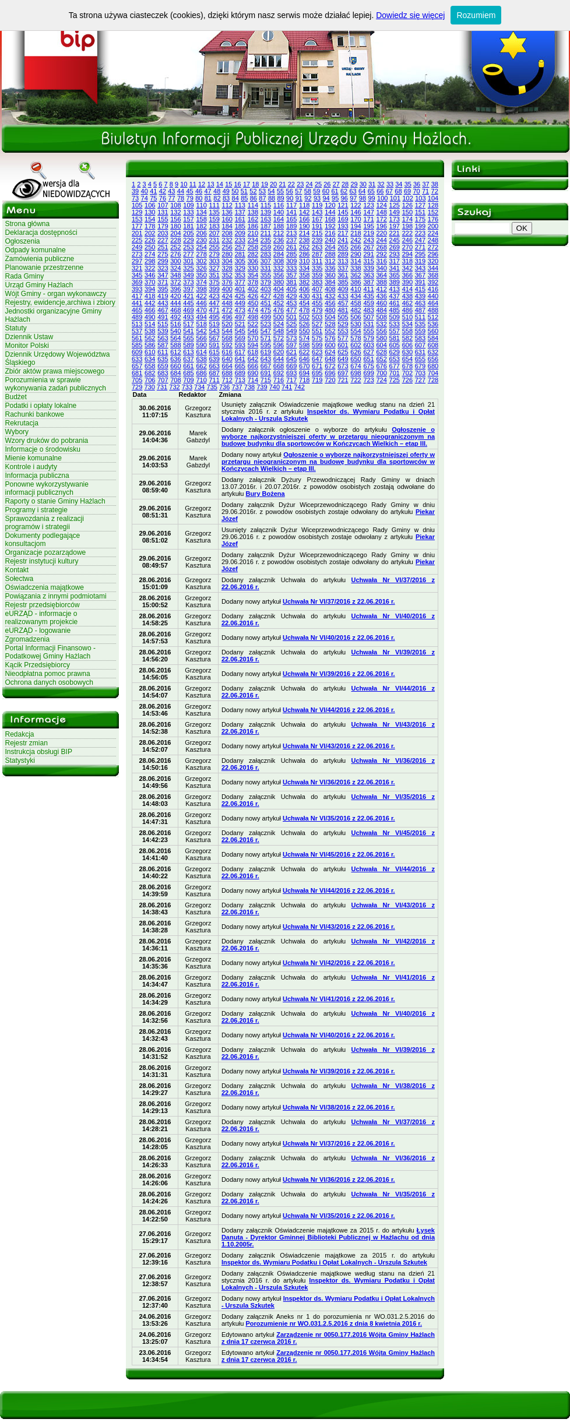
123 (368, 205)
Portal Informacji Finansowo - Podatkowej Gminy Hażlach (50, 652)
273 (137, 254)
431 (317, 296)
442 (150, 303)
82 (216, 198)
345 (137, 275)
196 (381, 226)
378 (253, 282)
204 (175, 233)
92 (307, 198)
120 (330, 205)
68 (398, 191)
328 (227, 268)
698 (355, 372)
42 (162, 191)
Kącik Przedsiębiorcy (37, 665)
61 (334, 191)
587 (162, 344)
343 (420, 268)
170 (355, 219)
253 (188, 247)
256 (227, 247)
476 (278, 310)
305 (240, 261)
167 (317, 219)
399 (214, 289)
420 (175, 296)
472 (227, 310)
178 (150, 226)
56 (289, 191)
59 (316, 191)
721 (342, 379)
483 (368, 310)
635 (162, 358)
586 (150, 344)
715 (266, 379)
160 (227, 219)
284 (278, 254)
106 (150, 205)
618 (253, 351)
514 (150, 324)
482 (355, 310)
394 (150, 289)
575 (317, 338)
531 (368, 324)
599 (317, 344)
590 (201, 344)
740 (274, 386)
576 (330, 338)
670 (304, 365)
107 (162, 205)
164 (278, 219)
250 (150, 247)
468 (175, 310)
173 (394, 219)
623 (317, 351)
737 (236, 386)
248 (433, 240)
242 (355, 240)
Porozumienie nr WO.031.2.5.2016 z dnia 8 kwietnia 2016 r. (333, 1323)
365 (394, 275)
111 (214, 205)
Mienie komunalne (33, 458)
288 (330, 254)
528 (330, 324)
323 (162, 268)
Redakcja (19, 734)
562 (150, 338)
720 (330, 379)
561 (137, 338)
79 (190, 198)
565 (188, 338)
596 (278, 344)
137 (240, 212)
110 (201, 205)
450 (253, 303)
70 (416, 191)
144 (330, 212)
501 (291, 317)
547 (266, 331)
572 (278, 338)
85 (244, 198)
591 (214, 344)
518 (201, 324)
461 (394, 303)
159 (214, 219)
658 (150, 365)
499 (266, 317)
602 (355, 344)
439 (420, 296)
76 (162, 198)
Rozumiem (475, 15)
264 (330, 247)
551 (317, 331)
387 (368, 282)
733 (187, 386)
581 (394, 338)
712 (227, 379)
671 (317, 365)
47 (208, 191)
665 (240, 365)
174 (407, 219)
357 (291, 275)
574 (304, 338)
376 (227, 282)
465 (137, 310)
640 (227, 358)
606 (407, 344)
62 (343, 191)
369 (137, 282)
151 (420, 212)
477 (291, 310)
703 (420, 372)
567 (214, 338)
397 (188, 289)
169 (342, 219)
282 (253, 254)
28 (345, 184)
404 (278, 289)
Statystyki (20, 760)
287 (317, 254)
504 (330, 317)
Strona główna (27, 224)
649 (342, 358)
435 (368, 296)
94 (325, 198)
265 (342, 247)
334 (304, 268)
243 (368, 240)
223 (420, 233)
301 (188, 261)
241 (342, 240)
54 (271, 191)
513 (137, 324)
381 (291, 282)
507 (368, 317)
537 (137, 331)
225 (137, 240)
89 (280, 198)
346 (150, 275)
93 (317, 198)
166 (304, 219)
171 (368, 219)
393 (137, 289)
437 (394, 296)
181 (188, 226)
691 (266, 372)
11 (192, 184)
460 (381, 303)
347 (162, 275)
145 (342, 212)
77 (171, 198)
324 (175, 268)
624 (330, 351)
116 (278, 205)
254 (201, 247)
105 (137, 205)
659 (162, 365)
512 (433, 317)
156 (175, 219)
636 (175, 358)
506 (355, 317)
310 (304, 261)
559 (420, 331)
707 (162, 379)
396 (175, 289)
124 (381, 205)
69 (407, 191)
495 (214, 317)
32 (381, 184)
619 (266, 351)
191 (317, 226)
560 (433, 331)
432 (330, 296)
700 (381, 372)
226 (150, 240)
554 (355, 331)
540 (175, 331)
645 (291, 358)
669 (291, 365)
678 (407, 365)
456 (330, 303)
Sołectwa (19, 579)
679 (420, 365)
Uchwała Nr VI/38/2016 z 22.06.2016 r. (339, 1107)
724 (381, 379)
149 (394, 212)
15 (228, 184)
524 (278, 324)
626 (355, 351)
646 (304, 358)
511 (420, 317)
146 (355, 212)
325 (188, 268)
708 (175, 379)
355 (266, 275)
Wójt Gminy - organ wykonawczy (56, 294)
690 (253, 372)
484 (381, 310)
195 (368, 226)
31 (371, 184)
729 (137, 386)
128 (433, 205)
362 (355, 275)
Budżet (16, 397)
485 (394, 310)
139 (266, 212)
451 (266, 303)
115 (266, 205)
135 (214, 212)
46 (198, 191)
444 (175, 303)
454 (304, 303)
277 (188, 254)
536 (433, 324)
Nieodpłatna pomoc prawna (47, 674)
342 (407, 268)
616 (227, 351)
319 (420, 261)
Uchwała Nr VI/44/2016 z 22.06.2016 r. (339, 709)
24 (309, 184)
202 (150, 233)
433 (342, 296)
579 (368, 338)
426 (253, 296)
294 (407, 254)
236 (278, 240)
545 (240, 331)
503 (317, 317)
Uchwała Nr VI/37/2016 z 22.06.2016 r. (339, 601)
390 (407, 282)
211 (266, 233)
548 (278, 331)
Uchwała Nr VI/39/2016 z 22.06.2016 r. (339, 673)
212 (278, 233)
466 (150, 310)
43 (171, 191)
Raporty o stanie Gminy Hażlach (55, 501)
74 (144, 198)
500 (278, 317)
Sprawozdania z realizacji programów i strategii (44, 523)
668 (278, 365)
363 (368, 275)
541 (188, 331)
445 (188, 303)
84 (235, 198)
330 (253, 268)
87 (262, 198)
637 (188, 358)
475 (266, 310)
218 (355, 233)
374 (201, 282)
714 (253, 379)
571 (266, 338)
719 (317, 379)
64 (361, 191)
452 (278, 303)
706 (150, 379)
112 (227, 205)
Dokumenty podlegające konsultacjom (42, 539)
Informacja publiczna (37, 475)
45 (189, 191)
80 (198, 198)
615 (214, 351)
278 (201, 254)
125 (394, 205)
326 (201, 268)
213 (291, 233)
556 (381, 331)
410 (355, 289)
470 (201, 310)
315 (368, 261)
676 (381, 365)
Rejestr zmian (26, 743)
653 (394, 358)
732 (174, 386)
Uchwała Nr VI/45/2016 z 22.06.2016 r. (339, 854)
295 (420, 254)
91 (298, 198)
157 (188, 219)
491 (162, 317)
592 (227, 344)
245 (394, 240)
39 (135, 191)
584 (433, 338)
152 (433, 212)
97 (353, 198)
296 (433, 254)
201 (137, 233)
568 (227, 338)
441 (137, 303)
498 (253, 317)
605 (394, 344)
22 (291, 184)
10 (183, 184)
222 (407, 233)
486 (407, 310)
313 (342, 261)
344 (433, 268)
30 (363, 184)
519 (214, 324)
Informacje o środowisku (42, 449)
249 (137, 247)
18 (255, 184)
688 (227, 372)
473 (240, 310)
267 (368, 247)
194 (355, 226)
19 (264, 184)
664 (227, 365)
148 (381, 212)
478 (304, 310)
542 (201, 331)
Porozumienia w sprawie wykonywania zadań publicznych (55, 384)
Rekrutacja (21, 423)
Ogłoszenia (22, 241)
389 (394, 282)
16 (237, 184)
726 (407, 379)
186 (253, 226)
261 (291, 247)
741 (287, 386)
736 (224, 386)
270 (407, 247)
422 (201, 296)
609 (137, 351)
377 (240, 282)
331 (266, 268)
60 (325, 191)
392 (433, 282)
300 (175, 261)
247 (420, 240)
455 (317, 303)
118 (304, 205)
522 (253, 324)
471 (214, 310)
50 (234, 191)
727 (420, 379)
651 (368, 358)
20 (273, 184)
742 (299, 386)
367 (420, 275)
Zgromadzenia (27, 639)
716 (278, 379)
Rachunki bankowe (34, 414)
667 (266, 365)
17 (246, 184)
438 (407, 296)
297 (137, 261)
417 (137, 296)
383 (317, 282)
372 (175, 282)
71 (425, 191)
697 (342, 372)
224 (433, 233)
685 (188, 372)
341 (394, 268)
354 (253, 275)
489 (137, 317)
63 (353, 191)
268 (381, 247)
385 (342, 282)
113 (240, 205)
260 (278, 247)
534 (407, 324)
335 (317, 268)
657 (137, 365)
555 (368, 331)
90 (289, 198)
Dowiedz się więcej (410, 15)
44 (180, 191)
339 (368, 268)
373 (188, 282)
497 (240, 317)
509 (394, 317)
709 (188, 379)
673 (342, 365)
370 (150, 282)
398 (201, 289)
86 (253, 198)
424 (227, 296)
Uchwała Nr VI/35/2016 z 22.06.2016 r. (339, 818)
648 (330, 358)
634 (150, 358)
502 (304, 317)
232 (227, 240)
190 (304, 226)
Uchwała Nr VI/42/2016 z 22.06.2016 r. (339, 962)
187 (266, 226)
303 (214, 261)
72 (434, 191)
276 (175, 254)
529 (342, 324)
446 (201, 303)
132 (175, 212)
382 (304, 282)
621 (291, 351)
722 (355, 379)
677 (394, 365)
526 (304, 324)
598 (304, 344)
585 (137, 344)
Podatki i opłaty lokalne (41, 406)
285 (291, 254)
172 (381, 219)
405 (291, 289)
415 (420, 289)
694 (304, 372)
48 (216, 191)
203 (162, 233)
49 (226, 191)
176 (433, 219)
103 (420, 198)
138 (253, 212)
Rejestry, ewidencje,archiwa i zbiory (60, 302)
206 (201, 233)
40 (144, 191)
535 (420, 324)
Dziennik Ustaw (29, 337)
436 (381, 296)
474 (253, 310)
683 (162, 372)
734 (199, 386)
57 (298, 191)
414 (407, 289)
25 (318, 184)
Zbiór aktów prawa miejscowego (55, 371)
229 (188, 240)
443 (162, 303)
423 (214, 296)
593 (240, 344)
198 (407, 226)
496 (227, 317)
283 (266, 254)
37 (425, 184)
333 (291, 268)
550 (304, 331)
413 (394, 289)
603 (368, 344)
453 (291, 303)
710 (201, 379)
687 (214, 372)
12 (201, 184)
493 (188, 317)
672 (330, 365)
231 (214, 240)
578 (355, 338)
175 (420, 219)
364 (381, 275)
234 (253, 240)
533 (394, 324)
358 (304, 275)
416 (433, 289)
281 (240, 254)
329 (240, 268)
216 (330, 233)
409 (342, 289)
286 (304, 254)
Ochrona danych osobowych (49, 682)
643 (266, 358)
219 (368, 233)
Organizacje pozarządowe (45, 552)
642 (253, 358)
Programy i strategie (36, 510)
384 (330, 282)
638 (201, 358)
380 (278, 282)
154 (150, 219)
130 (150, 212)
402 (253, 289)
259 (266, 247)
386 (355, 282)
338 (355, 268)
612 (175, 351)
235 (266, 240)
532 (381, 324)
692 (278, 372)
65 (371, 191)
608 (433, 344)
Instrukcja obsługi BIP (38, 752)
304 (227, 261)
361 (342, 275)
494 (201, 317)
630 (407, 351)
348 (175, 275)
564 (175, 338)
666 (253, 365)
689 (240, 372)
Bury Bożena (264, 493)
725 (394, 379)
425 (240, 296)
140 (278, 212)
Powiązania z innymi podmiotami (56, 596)
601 (342, 344)
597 (291, 344)
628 (381, 351)
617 (240, 351)
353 (240, 275)
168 (330, 219)
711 (214, 379)
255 (214, 247)
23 (300, 184)
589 (188, 344)
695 (317, 372)
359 (317, 275)
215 (317, 233)
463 (420, 303)
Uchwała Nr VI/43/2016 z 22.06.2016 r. (339, 745)
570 (253, 338)
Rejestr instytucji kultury (42, 561)
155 (162, 219)
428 (278, 296)
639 (214, 358)
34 (398, 184)
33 (389, 184)
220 (381, 233)
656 (433, 358)
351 (214, 275)
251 (162, 247)
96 (344, 198)
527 (317, 324)
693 (291, 372)
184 (227, 226)
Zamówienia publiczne (40, 259)
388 (381, 282)
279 (214, 254)
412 (381, 289)
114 (253, 205)
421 (188, 296)
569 (240, 338)
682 (150, 372)
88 (271, 198)
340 (381, 268)
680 (433, 365)
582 (407, 338)
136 (227, 212)
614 (201, 351)
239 (317, 240)
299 (162, 261)
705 (137, 379)
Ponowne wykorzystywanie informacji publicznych (47, 488)
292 (381, 254)
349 (188, 275)
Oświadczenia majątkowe (44, 587)
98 (362, 198)
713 (240, 379)
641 (240, 358)
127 (420, 205)
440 (433, 296)
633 (137, 358)
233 (240, 240)
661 (188, 365)
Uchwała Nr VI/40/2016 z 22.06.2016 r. (339, 637)
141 (291, 212)
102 (407, 198)
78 (180, 198)
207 (214, 233)
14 (219, 184)
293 (394, 254)
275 (162, 254)
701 (394, 372)
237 (291, 240)
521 (240, 324)
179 (162, 226)
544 (227, 331)
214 (304, 233)
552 (330, 331)
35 (407, 184)
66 (380, 191)
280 (227, 254)
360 (330, 275)
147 (368, 212)
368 (433, 275)
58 (307, 191)
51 (244, 191)
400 (227, 289)
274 (150, 254)
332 (278, 268)
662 (201, 365)
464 (433, 303)
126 (407, 205)
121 (342, 205)
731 (162, 386)
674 (355, 365)
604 (381, 344)
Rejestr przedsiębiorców (42, 605)
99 (371, 198)
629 (394, 351)
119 (317, 205)
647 (317, 358)
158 (201, 219)
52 (252, 191)
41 (153, 191)
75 (153, 198)
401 (240, 289)
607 (420, 344)
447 (214, 303)
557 (394, 331)
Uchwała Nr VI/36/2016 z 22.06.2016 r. (339, 782)
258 (253, 247)
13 (210, 184)
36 (416, 184)
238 (304, 240)
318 (407, 261)
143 (317, 212)
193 (342, 226)
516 (175, 324)
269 (394, 247)
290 (355, 254)
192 (330, 226)
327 (214, 268)
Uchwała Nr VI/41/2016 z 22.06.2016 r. (339, 998)
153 (137, 219)
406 (304, 289)
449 (240, 303)
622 (304, 351)
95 (335, 198)
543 (214, 331)
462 (407, 303)
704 (433, 372)
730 (149, 386)
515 (162, 324)
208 (227, 233)
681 (137, 372)
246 (407, 240)
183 (214, 226)
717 (291, 379)
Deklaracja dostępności (41, 232)
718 (304, 379)
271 (420, 247)
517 (188, 324)
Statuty (16, 328)
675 (368, 365)
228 (175, 240)
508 (381, 317)
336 (330, 268)
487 (420, 310)
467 (162, 310)
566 (201, 338)
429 (291, 296)
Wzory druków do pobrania (47, 440)
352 (227, 275)
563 (162, 338)
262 (304, 247)
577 (342, 338)
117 (291, 205)
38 (434, 184)
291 (368, 254)
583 (420, 338)
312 (330, 261)
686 (201, 372)
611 (162, 351)
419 (162, 296)
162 (253, 219)
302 (201, 261)
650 (355, 358)
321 (137, 268)
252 (175, 247)
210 (253, 233)
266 (355, 247)
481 (342, 310)
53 (262, 191)
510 (407, 317)
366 (407, 275)
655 (420, 358)
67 (389, 191)
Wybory (17, 432)
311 (317, 261)
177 (137, 226)
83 (226, 198)
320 (433, 261)
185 (240, 226)
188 (278, 226)
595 (266, 344)
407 (317, 289)
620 (278, 351)
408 (330, 289)
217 (342, 233)
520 (227, 324)
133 (188, 212)
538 (150, 331)
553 (342, 331)
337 (342, 268)
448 (227, 303)
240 (330, 240)
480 (330, 310)
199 (420, 226)
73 (135, 198)
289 (342, 254)
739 (261, 386)
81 (208, 198)
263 (317, 247)
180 (175, 226)
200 (433, 226)
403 (266, 289)
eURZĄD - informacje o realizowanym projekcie (41, 618)
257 (240, 247)
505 (342, 317)
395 (162, 289)
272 (433, 247)
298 (150, 261)
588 (175, 344)
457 (342, 303)
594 (253, 344)
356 (278, 275)
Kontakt (17, 570)
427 (266, 296)
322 (150, 268)
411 (368, 289)
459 (368, 303)
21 (282, 184)
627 (368, 351)
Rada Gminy (24, 276)
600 (330, 344)
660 (175, 365)
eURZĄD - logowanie (38, 630)
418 (150, 296)
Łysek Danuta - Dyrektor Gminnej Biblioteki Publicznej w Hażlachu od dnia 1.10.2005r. (328, 1237)
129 (137, 212)
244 (381, 240)
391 (420, 282)
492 (175, 317)
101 (395, 198)
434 (355, 296)
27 (336, 184)
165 (291, 219)
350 (201, 275)
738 (249, 386)
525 (291, 324)
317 (394, 261)
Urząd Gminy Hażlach (39, 285)
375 (214, 282)
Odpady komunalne (35, 250)
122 (355, 205)
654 (407, 358)
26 (326, 184)
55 (280, 191)
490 (150, 317)
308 (278, 261)
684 (175, 372)
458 (355, 303)
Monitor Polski (27, 345)
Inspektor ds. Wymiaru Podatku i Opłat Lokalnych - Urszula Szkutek (324, 1262)
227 (162, 240)
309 (291, 261)
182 (201, 226)
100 (382, 198)
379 (266, 282)
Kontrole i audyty (31, 467)
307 (266, 261)
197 (394, 226)
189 (291, 226)
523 (266, 324)
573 (291, 338)
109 (188, 205)
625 (342, 351)
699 (368, 372)
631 (420, 351)
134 (201, 212)
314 (355, 261)
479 (317, 310)
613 (188, 351)
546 (253, 331)
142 (304, 212)
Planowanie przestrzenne (44, 267)
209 (240, 233)
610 (150, 351)
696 (330, 372)
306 (253, 261)
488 (433, 310)
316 (381, 261)
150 (407, 212)
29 (353, 184)
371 (162, 282)
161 (240, 219)
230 (201, 240)
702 (407, 372)
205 (188, 233)
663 (214, 365)
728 (433, 379)
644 (278, 358)
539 (162, 331)
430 (304, 296)
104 (433, 198)
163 (266, 219)
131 (162, 212)
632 (433, 351)
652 (381, 358)
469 (188, 310)
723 (368, 379)
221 (394, 233)
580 (381, 338)
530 (355, 324)
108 (175, 205)
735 (212, 386)
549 (291, 331)
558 (407, 331)
